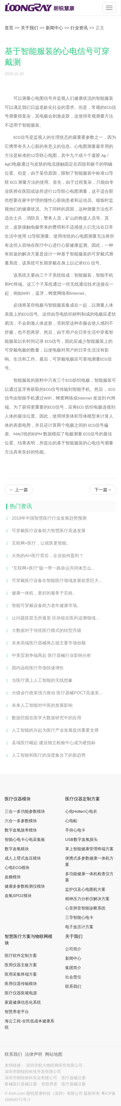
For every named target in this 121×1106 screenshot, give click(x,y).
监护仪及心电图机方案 (85, 889)
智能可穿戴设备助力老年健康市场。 (43, 606)
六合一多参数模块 (21, 820)
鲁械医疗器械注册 (21, 1084)
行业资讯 (79, 27)
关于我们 (29, 27)
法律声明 (34, 1054)
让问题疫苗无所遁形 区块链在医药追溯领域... (52, 618)
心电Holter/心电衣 (81, 811)
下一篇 (103, 489)
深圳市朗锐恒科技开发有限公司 (33, 1071)
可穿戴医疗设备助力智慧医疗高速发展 (45, 531)
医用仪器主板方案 (21, 965)
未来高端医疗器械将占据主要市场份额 (45, 643)
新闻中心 (54, 27)
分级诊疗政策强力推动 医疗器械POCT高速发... (53, 693)
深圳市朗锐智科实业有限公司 (31, 1077)
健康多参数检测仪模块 (25, 886)
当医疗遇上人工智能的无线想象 (39, 680)
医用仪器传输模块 (21, 983)
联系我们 (73, 986)
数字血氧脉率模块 (21, 830)
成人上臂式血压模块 (23, 858)
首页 (9, 27)
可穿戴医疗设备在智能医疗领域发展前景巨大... (53, 581)
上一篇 (18, 489)
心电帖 (71, 820)
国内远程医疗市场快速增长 (34, 668)
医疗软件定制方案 (21, 955)
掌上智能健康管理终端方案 (89, 848)
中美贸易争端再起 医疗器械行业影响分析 (48, 655)
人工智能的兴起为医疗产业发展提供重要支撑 (52, 730)
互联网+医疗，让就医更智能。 (38, 543)
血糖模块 (13, 877)
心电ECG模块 (17, 867)
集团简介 (73, 967)
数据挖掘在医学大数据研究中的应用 (43, 718)
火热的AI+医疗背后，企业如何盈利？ (44, 556)
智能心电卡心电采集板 (25, 839)
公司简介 (73, 949)
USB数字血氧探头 (81, 839)
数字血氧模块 (17, 848)
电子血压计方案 (79, 926)
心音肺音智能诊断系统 (85, 908)
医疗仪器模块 (18, 798)
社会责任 (73, 977)
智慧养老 (50, 1084)
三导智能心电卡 (79, 917)
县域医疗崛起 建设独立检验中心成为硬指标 (50, 743)
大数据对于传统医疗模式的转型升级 (43, 630)
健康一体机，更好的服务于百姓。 (41, 593)
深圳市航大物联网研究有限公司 (54, 1065)
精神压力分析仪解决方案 (87, 898)
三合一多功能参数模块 (25, 811)
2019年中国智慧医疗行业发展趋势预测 (46, 518)
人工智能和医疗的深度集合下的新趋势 (45, 755)
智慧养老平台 (17, 1011)
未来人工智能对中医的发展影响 (39, 705)
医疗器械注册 (73, 1077)
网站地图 (53, 1054)
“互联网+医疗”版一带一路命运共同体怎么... (50, 568)
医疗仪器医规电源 (21, 993)
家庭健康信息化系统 (23, 1002)
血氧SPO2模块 (18, 895)
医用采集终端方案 (21, 974)
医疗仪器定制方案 (82, 798)
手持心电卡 (75, 830)
